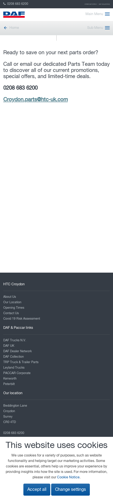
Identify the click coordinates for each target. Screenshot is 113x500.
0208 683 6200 (15, 3)
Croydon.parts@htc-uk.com (35, 99)
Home (11, 28)
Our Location (12, 302)
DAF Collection (104, 4)
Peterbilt (9, 384)
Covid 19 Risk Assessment (21, 318)
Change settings (70, 489)
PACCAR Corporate (17, 373)
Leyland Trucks (13, 367)
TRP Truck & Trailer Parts (20, 362)
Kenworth (10, 378)
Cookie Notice (68, 477)
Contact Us (11, 313)
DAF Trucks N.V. (14, 340)
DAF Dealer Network (17, 351)
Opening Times (13, 307)
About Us (9, 296)
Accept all (36, 489)
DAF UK (8, 345)
